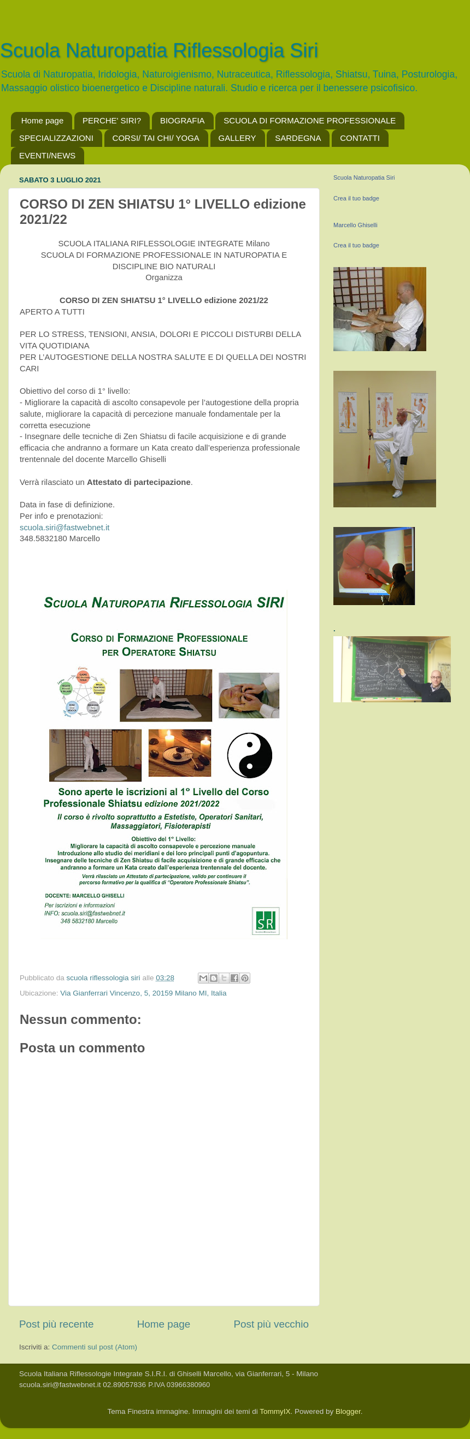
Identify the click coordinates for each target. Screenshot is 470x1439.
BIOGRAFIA (182, 120)
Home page (42, 120)
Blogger (348, 1411)
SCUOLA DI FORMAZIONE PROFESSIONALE (310, 120)
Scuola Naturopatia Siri (364, 177)
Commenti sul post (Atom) (94, 1347)
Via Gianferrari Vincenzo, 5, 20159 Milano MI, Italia (143, 993)
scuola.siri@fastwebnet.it (64, 527)
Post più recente (56, 1324)
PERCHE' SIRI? (112, 120)
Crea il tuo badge (356, 198)
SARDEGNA (298, 138)
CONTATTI (360, 138)
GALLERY (237, 138)
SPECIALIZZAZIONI (56, 138)
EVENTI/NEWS (47, 155)
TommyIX (275, 1411)
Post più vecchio (271, 1324)
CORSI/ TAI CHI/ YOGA (156, 138)
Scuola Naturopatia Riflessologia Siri (159, 50)
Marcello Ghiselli (355, 225)
